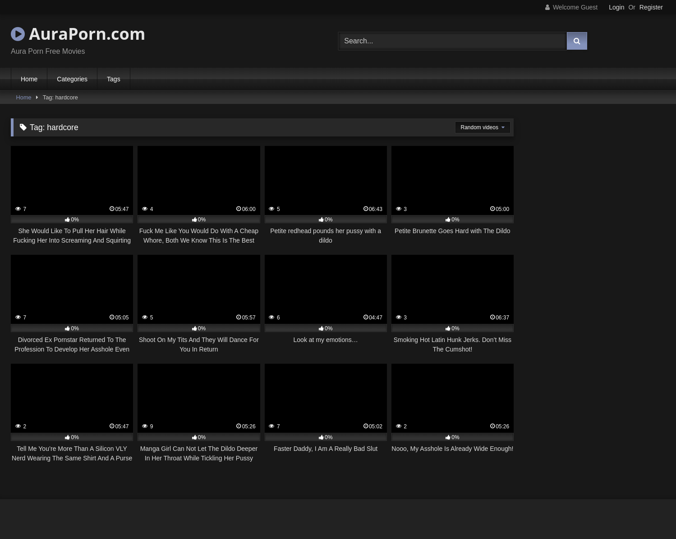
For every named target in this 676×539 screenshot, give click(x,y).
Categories (72, 79)
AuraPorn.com (78, 34)
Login (616, 7)
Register (651, 7)
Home (29, 79)
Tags (113, 79)
